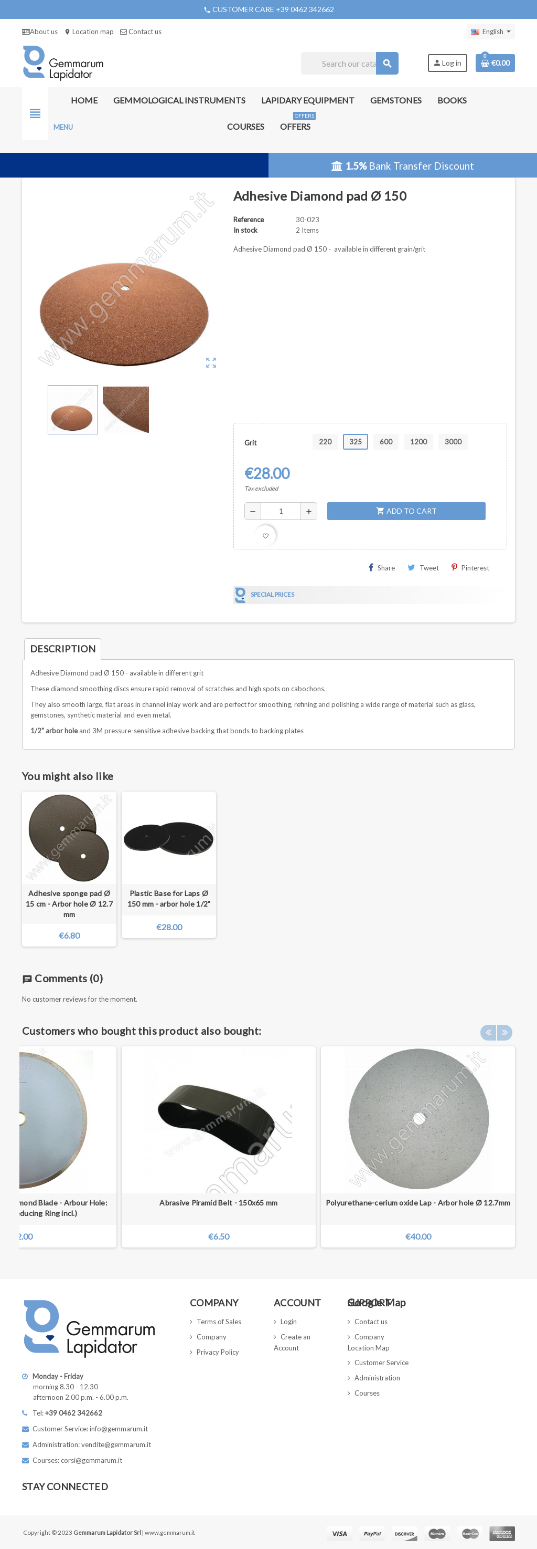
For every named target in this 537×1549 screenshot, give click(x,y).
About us (40, 31)
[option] (418, 1146)
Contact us (141, 31)
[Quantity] (280, 511)
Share (382, 567)
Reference (248, 219)
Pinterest (470, 567)
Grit (250, 443)
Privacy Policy (218, 1352)
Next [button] (504, 1028)
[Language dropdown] (491, 31)
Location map (89, 31)
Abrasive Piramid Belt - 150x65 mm (218, 1202)
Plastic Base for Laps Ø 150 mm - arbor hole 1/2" (169, 898)
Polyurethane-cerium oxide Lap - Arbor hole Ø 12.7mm (418, 1202)
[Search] (349, 63)
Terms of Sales (219, 1321)
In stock (245, 230)
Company (212, 1337)
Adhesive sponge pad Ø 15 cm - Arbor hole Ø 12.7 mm (69, 904)
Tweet (423, 567)
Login (289, 1321)
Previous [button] (488, 1028)
